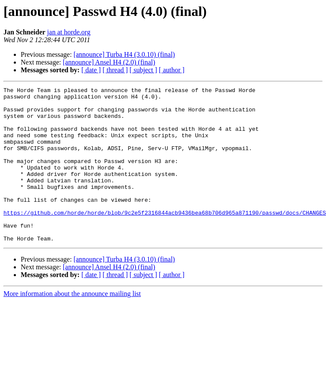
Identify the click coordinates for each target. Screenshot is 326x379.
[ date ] (91, 70)
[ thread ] (115, 70)
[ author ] (172, 70)
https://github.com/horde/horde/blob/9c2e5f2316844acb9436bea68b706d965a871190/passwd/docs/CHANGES (164, 238)
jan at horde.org (68, 32)
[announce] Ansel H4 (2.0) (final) (109, 62)
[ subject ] (143, 70)
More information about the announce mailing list (72, 324)
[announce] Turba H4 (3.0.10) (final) (124, 54)
